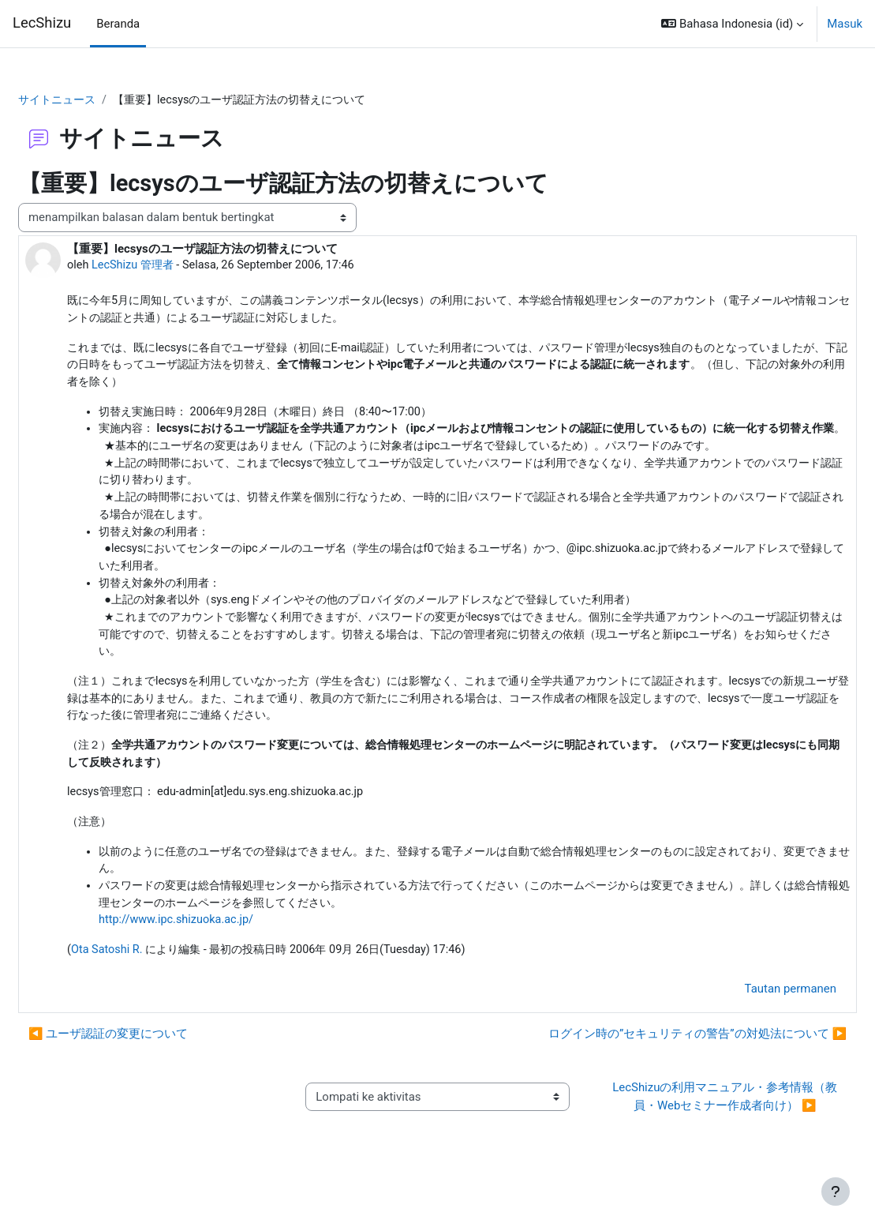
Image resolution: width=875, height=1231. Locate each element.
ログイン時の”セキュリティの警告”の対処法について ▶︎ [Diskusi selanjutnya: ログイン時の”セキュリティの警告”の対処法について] (659, 1072)
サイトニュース (97, 100)
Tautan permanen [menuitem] (752, 1026)
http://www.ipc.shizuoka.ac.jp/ (216, 957)
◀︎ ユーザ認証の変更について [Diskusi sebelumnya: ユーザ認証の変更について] (146, 1072)
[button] (732, 23)
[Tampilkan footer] (835, 1191)
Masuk (844, 24)
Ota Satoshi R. (146, 988)
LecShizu (42, 23)
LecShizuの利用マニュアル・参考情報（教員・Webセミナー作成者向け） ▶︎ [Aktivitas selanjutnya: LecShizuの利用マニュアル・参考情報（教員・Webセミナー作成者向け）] (699, 1134)
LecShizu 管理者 (173, 266)
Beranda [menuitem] (118, 24)
